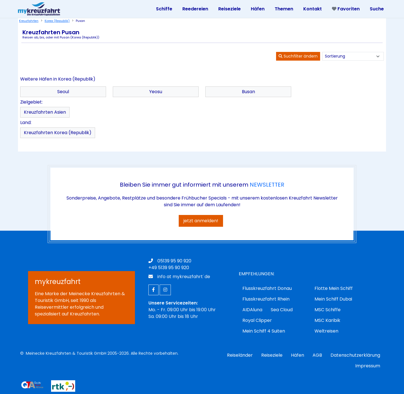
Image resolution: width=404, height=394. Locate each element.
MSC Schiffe (328, 309)
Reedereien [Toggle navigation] (195, 9)
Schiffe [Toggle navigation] (164, 9)
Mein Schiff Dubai (333, 299)
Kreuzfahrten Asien (45, 112)
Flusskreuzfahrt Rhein (266, 299)
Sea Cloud (282, 309)
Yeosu (155, 91)
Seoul (63, 91)
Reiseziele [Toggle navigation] (229, 9)
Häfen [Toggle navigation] (258, 9)
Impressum (367, 366)
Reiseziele (272, 355)
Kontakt (312, 9)
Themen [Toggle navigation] (284, 9)
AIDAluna (252, 309)
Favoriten (346, 9)
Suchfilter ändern (298, 56)
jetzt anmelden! (200, 220)
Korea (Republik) (57, 21)
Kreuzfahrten (28, 21)
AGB (317, 355)
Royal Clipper (257, 320)
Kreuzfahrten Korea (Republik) (57, 132)
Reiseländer (240, 355)
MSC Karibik (327, 320)
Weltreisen (326, 331)
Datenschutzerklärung (355, 355)
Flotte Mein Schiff (334, 288)
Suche (377, 9)
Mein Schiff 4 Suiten (263, 331)
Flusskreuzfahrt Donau (267, 288)
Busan (248, 91)
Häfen (297, 355)
